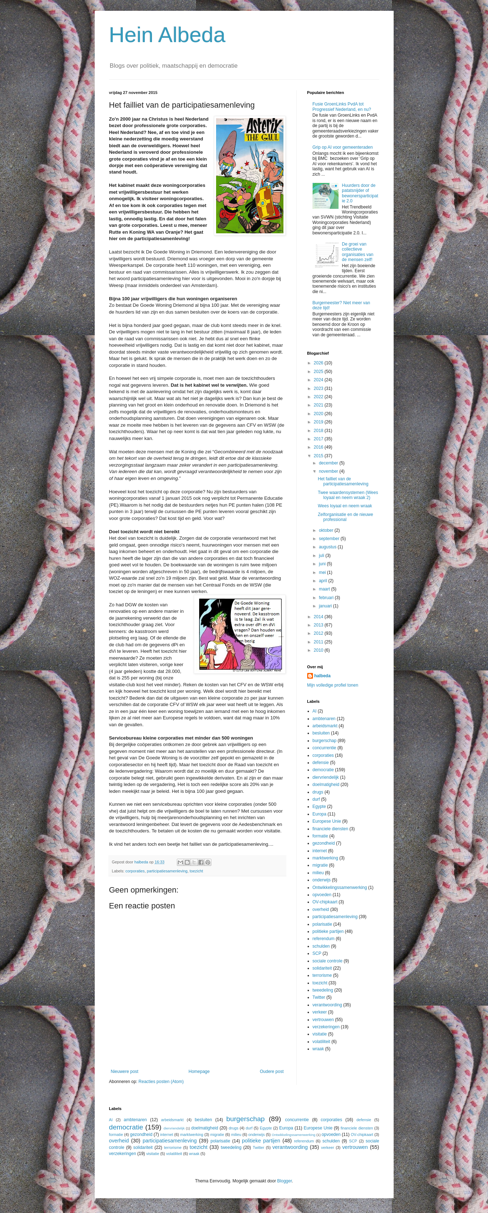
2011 (319, 641)
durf (316, 799)
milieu (318, 872)
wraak (318, 1048)
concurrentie (324, 747)
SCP (317, 953)
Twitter (319, 997)
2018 (319, 430)
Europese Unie (327, 821)
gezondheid (324, 843)
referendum (324, 938)
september (329, 538)
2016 (319, 447)
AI (315, 711)
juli (322, 555)
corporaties (134, 871)
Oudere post (271, 1071)
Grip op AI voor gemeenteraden (343, 147)
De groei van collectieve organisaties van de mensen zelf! (357, 252)
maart (325, 589)
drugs (318, 792)
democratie (323, 769)
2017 (319, 438)
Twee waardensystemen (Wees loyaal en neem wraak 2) (348, 495)
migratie (320, 865)
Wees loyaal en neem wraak (345, 505)
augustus (328, 546)
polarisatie (322, 924)
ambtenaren (324, 718)
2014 (319, 616)
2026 (319, 362)
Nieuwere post (125, 1071)
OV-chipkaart (325, 901)
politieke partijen (328, 931)
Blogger (284, 1180)
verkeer (320, 1012)
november (329, 471)
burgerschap (325, 740)
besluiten (321, 733)
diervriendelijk (326, 777)
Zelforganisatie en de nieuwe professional (345, 517)
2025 (319, 371)
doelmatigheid (326, 784)
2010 (319, 650)
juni (323, 563)
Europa (320, 814)
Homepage (199, 1071)
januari (326, 605)
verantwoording (327, 1004)
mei (323, 572)
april (323, 580)
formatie (320, 836)
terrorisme (322, 975)
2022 (319, 396)
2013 (319, 625)
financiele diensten (330, 828)
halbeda (322, 675)
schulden (321, 946)
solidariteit (322, 968)
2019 (319, 421)
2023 (319, 388)
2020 (319, 413)
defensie (321, 762)
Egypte (319, 806)
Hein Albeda (167, 35)
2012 (319, 633)
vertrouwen (323, 1019)
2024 (319, 379)
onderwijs (322, 879)
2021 (319, 405)
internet (320, 850)
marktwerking (325, 858)
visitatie (320, 1034)
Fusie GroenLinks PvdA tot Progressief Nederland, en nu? (342, 107)
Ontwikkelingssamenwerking (340, 887)
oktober (326, 530)
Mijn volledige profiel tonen (332, 685)
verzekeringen (326, 1026)
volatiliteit (321, 1041)
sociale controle (328, 960)
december (329, 463)
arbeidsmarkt (325, 725)
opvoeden (322, 894)
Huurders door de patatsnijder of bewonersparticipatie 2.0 (360, 193)
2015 (319, 455)
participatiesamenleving (167, 871)
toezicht (196, 871)
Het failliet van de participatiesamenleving (343, 481)
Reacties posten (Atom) (161, 1081)
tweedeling (323, 990)
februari (327, 597)
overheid (321, 909)
